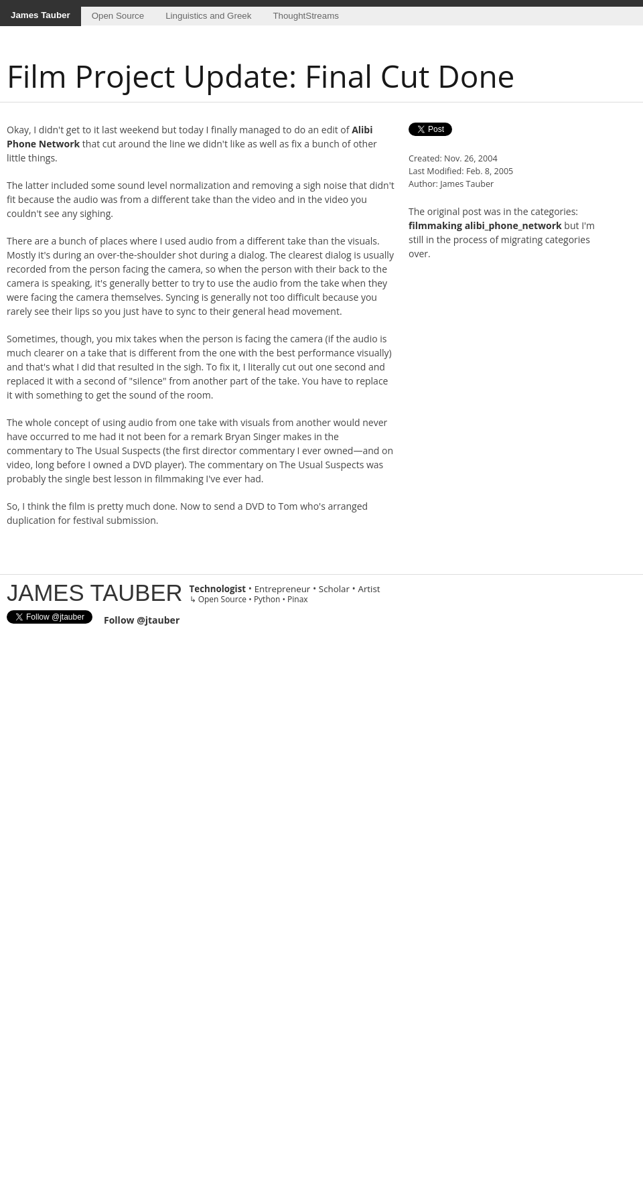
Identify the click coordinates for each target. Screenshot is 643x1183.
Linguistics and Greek (208, 16)
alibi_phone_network (513, 225)
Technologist (218, 589)
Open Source (118, 16)
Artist (369, 589)
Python (267, 599)
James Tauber (40, 15)
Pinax (297, 599)
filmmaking (435, 225)
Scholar (334, 589)
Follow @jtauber (142, 620)
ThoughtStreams (306, 16)
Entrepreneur (283, 589)
